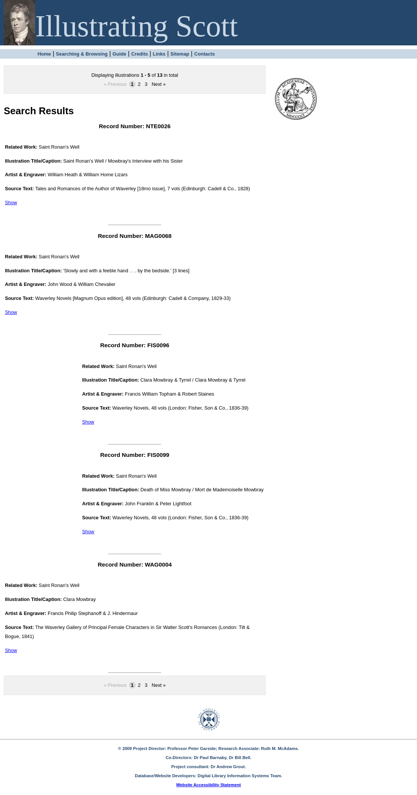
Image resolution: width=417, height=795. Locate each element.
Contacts (204, 54)
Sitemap (179, 54)
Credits (139, 54)
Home (44, 54)
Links (159, 54)
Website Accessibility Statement (208, 785)
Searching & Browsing (82, 54)
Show (11, 202)
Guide (119, 54)
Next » (159, 84)
